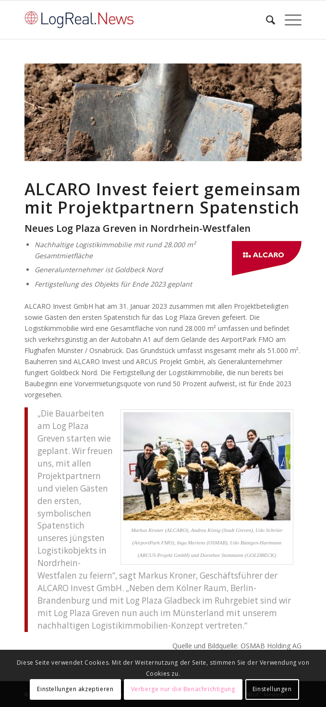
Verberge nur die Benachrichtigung (183, 689)
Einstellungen (272, 689)
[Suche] (265, 19)
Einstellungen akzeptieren (75, 689)
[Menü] (288, 19)
